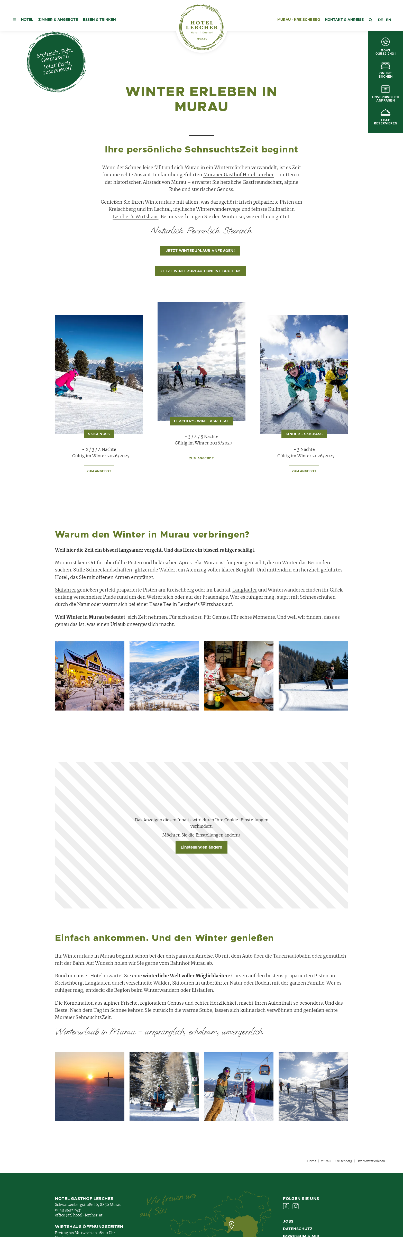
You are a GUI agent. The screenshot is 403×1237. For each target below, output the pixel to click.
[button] (14, 15)
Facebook (286, 1206)
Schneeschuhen (318, 597)
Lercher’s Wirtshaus (136, 217)
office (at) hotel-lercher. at (79, 1215)
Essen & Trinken (99, 20)
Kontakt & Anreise (344, 20)
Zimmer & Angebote (58, 20)
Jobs (288, 1221)
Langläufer (244, 590)
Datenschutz (297, 1229)
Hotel (27, 20)
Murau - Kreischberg (298, 20)
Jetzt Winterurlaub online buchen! (200, 271)
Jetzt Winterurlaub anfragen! (200, 251)
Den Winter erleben (370, 1161)
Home (311, 1161)
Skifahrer (65, 590)
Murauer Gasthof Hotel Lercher (238, 175)
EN (388, 20)
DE (380, 20)
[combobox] (380, 20)
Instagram (295, 1206)
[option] (388, 20)
